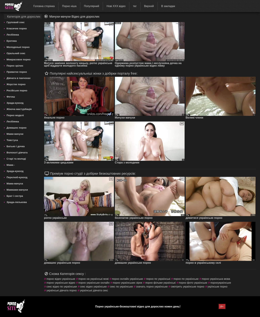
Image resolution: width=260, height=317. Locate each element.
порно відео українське (61, 278)
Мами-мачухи (15, 133)
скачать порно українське (152, 286)
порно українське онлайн (94, 282)
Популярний (91, 6)
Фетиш (11, 96)
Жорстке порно (16, 84)
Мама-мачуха (15, 183)
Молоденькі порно (18, 47)
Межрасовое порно (19, 59)
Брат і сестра (15, 195)
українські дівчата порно (62, 290)
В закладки (168, 6)
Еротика (12, 40)
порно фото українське (193, 282)
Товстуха (12, 140)
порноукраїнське (220, 282)
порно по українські (158, 278)
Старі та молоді (16, 158)
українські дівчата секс (94, 290)
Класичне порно (17, 28)
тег (135, 6)
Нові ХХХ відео (116, 6)
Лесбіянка (13, 34)
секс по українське (121, 286)
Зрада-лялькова (17, 202)
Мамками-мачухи (17, 189)
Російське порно (17, 90)
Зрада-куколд (15, 102)
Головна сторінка (44, 6)
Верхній (149, 6)
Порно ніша (69, 6)
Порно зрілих (15, 65)
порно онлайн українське (127, 278)
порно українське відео (61, 282)
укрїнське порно (217, 286)
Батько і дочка (16, 146)
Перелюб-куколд (17, 177)
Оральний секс (16, 53)
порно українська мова (216, 278)
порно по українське (186, 278)
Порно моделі (15, 115)
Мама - (11, 164)
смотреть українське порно (187, 286)
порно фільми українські (160, 282)
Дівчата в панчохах (19, 78)
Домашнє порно (17, 127)
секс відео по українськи (62, 286)
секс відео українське (93, 286)
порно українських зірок (127, 282)
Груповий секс (16, 22)
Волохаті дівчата (17, 152)
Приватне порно (17, 71)
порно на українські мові (93, 278)
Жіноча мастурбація (19, 109)
